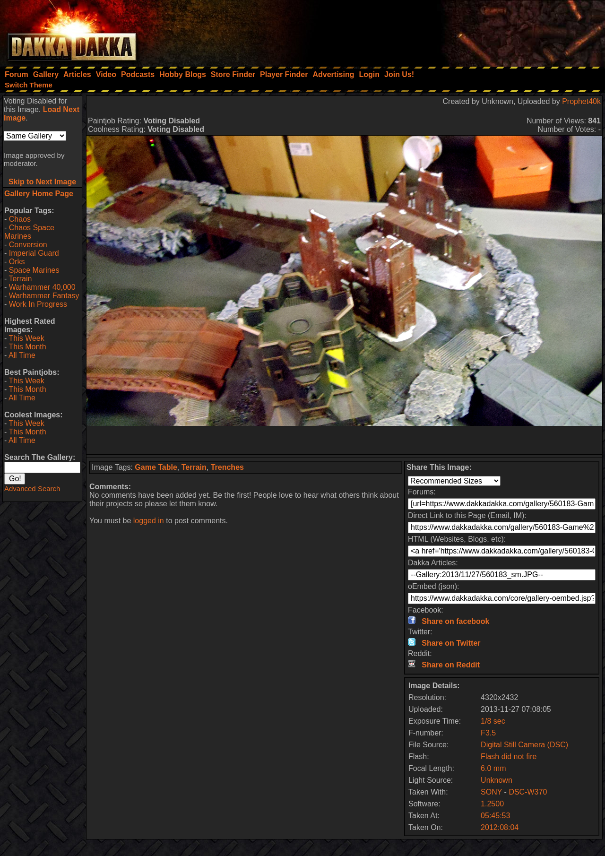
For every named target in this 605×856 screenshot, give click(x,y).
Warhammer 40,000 (42, 287)
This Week (26, 338)
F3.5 (488, 733)
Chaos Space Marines (29, 232)
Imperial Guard (34, 253)
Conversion (28, 245)
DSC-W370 (528, 792)
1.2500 (492, 804)
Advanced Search (32, 488)
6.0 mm (493, 768)
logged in (148, 521)
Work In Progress (38, 304)
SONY (491, 792)
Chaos (20, 219)
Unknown (496, 780)
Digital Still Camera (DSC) (524, 745)
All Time (22, 355)
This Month (27, 347)
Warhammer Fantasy (44, 296)
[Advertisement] (477, 31)
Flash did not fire (508, 756)
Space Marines (34, 270)
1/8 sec (493, 721)
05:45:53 (495, 816)
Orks (17, 262)
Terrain (20, 279)
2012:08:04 (500, 827)
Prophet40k (581, 101)
